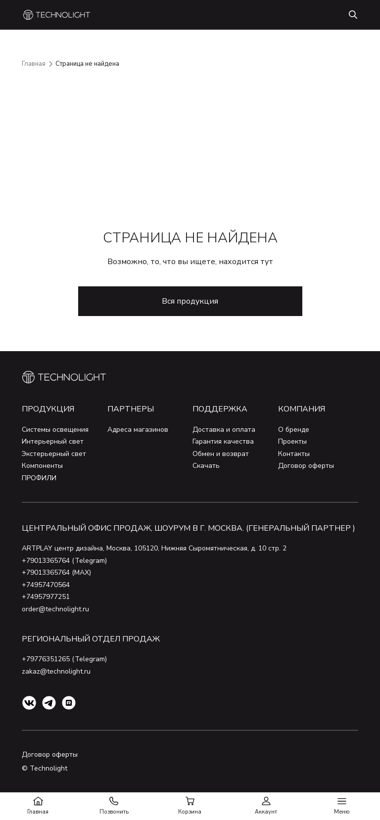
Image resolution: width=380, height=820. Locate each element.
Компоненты (42, 465)
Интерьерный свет (53, 441)
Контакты (294, 453)
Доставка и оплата (223, 429)
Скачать (206, 465)
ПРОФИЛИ (39, 478)
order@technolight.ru (55, 609)
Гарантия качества (223, 441)
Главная (34, 63)
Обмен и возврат (220, 453)
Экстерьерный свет (54, 453)
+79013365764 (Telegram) (64, 560)
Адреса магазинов (137, 429)
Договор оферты (306, 465)
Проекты (292, 441)
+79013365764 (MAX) (56, 572)
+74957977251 (46, 596)
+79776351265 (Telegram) (64, 659)
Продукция (48, 409)
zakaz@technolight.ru (56, 671)
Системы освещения (55, 429)
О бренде (293, 429)
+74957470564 (46, 585)
